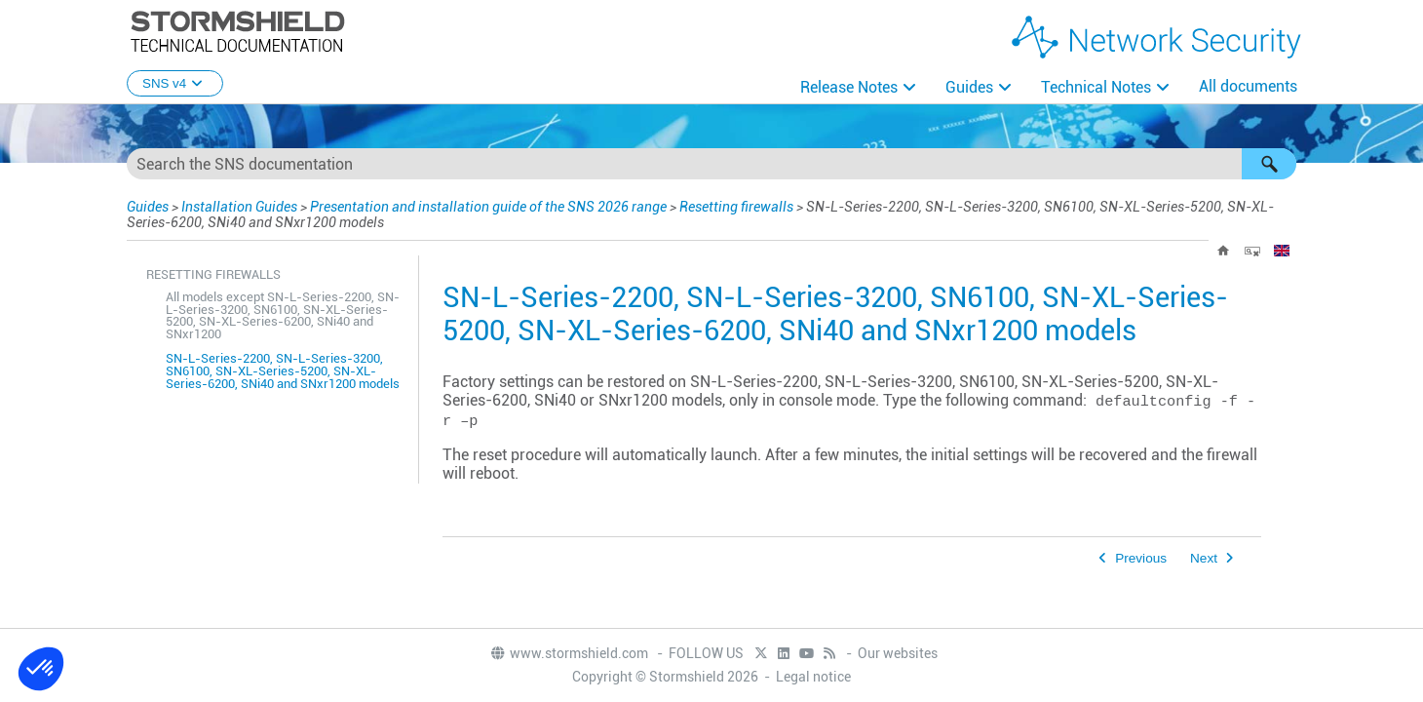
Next (1203, 558)
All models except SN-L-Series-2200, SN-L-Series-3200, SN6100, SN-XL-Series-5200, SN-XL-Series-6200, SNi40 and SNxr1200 (283, 315)
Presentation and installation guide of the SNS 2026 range (488, 206)
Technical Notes (1096, 87)
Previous (1141, 558)
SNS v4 (175, 83)
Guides (969, 87)
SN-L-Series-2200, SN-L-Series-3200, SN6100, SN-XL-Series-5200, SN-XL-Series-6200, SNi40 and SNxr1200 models (283, 371)
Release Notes (849, 87)
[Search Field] (711, 163)
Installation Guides (239, 206)
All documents (1248, 86)
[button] (1269, 163)
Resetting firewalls (736, 206)
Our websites (898, 653)
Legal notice (813, 676)
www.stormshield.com (568, 653)
